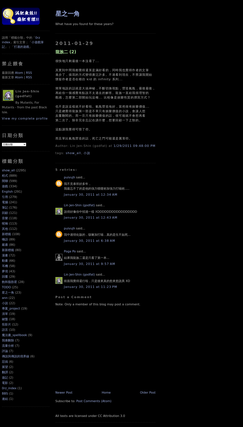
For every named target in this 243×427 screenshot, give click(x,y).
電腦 (5, 202)
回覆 (5, 276)
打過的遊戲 (21, 47)
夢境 (5, 271)
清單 (5, 314)
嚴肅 (5, 245)
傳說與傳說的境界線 (15, 356)
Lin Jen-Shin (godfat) (79, 205)
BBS (5, 393)
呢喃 (5, 223)
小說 (5, 303)
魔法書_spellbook (14, 335)
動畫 (5, 260)
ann (5, 298)
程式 (5, 175)
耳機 (5, 266)
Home (106, 392)
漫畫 (5, 255)
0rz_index (9, 388)
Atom (19, 73)
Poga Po (70, 251)
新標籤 (6, 234)
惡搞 (5, 361)
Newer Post (64, 392)
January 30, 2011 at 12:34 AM (91, 194)
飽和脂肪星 (9, 282)
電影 (5, 383)
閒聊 (5, 181)
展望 (5, 367)
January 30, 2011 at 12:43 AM (91, 217)
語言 (5, 330)
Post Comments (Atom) (93, 401)
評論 (5, 351)
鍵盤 (5, 319)
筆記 (5, 207)
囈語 (5, 239)
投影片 (6, 324)
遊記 (5, 377)
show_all (8, 170)
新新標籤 (8, 250)
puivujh (69, 177)
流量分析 (8, 345)
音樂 (5, 218)
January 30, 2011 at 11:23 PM (90, 287)
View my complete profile (25, 118)
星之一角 (8, 292)
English (7, 191)
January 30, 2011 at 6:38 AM (89, 241)
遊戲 (5, 186)
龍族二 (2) (65, 51)
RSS (29, 73)
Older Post (147, 392)
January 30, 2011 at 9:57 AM (89, 264)
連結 (5, 399)
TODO (6, 287)
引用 (5, 197)
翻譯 (5, 372)
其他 (5, 229)
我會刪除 (8, 340)
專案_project (11, 308)
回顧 (5, 213)
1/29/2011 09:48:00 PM (134, 146)
